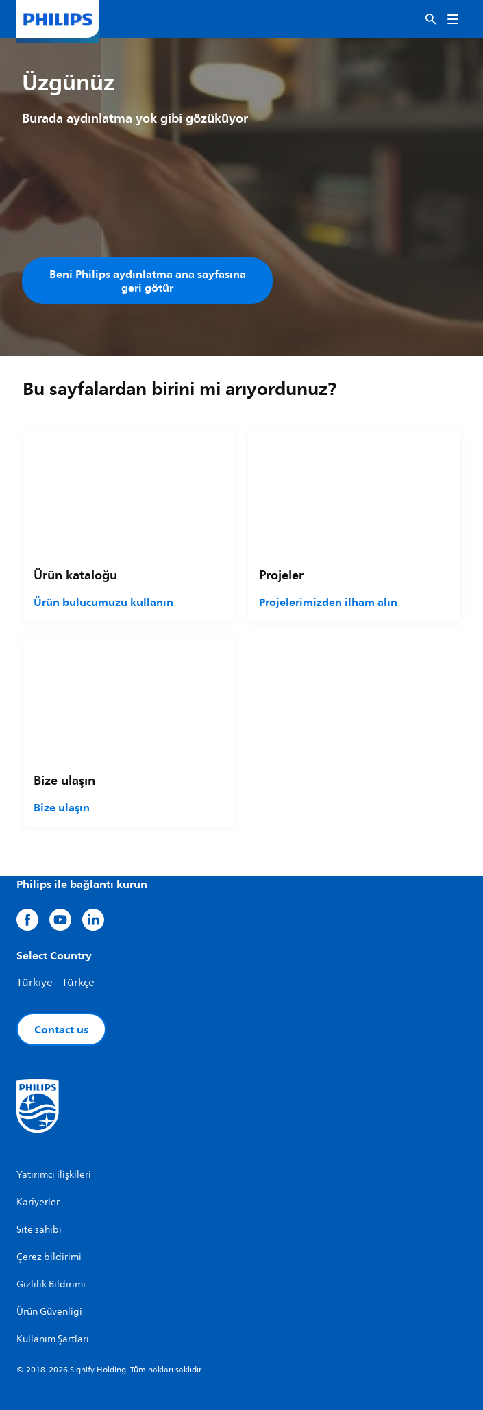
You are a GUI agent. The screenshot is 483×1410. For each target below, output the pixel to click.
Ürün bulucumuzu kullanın (103, 602)
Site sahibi (39, 1229)
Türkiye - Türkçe (55, 983)
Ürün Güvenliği (49, 1312)
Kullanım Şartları (52, 1339)
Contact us (61, 1029)
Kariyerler (38, 1202)
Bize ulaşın (62, 807)
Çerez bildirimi (49, 1257)
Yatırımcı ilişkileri (53, 1175)
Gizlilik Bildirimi (51, 1284)
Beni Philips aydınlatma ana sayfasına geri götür (147, 280)
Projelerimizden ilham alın (328, 602)
